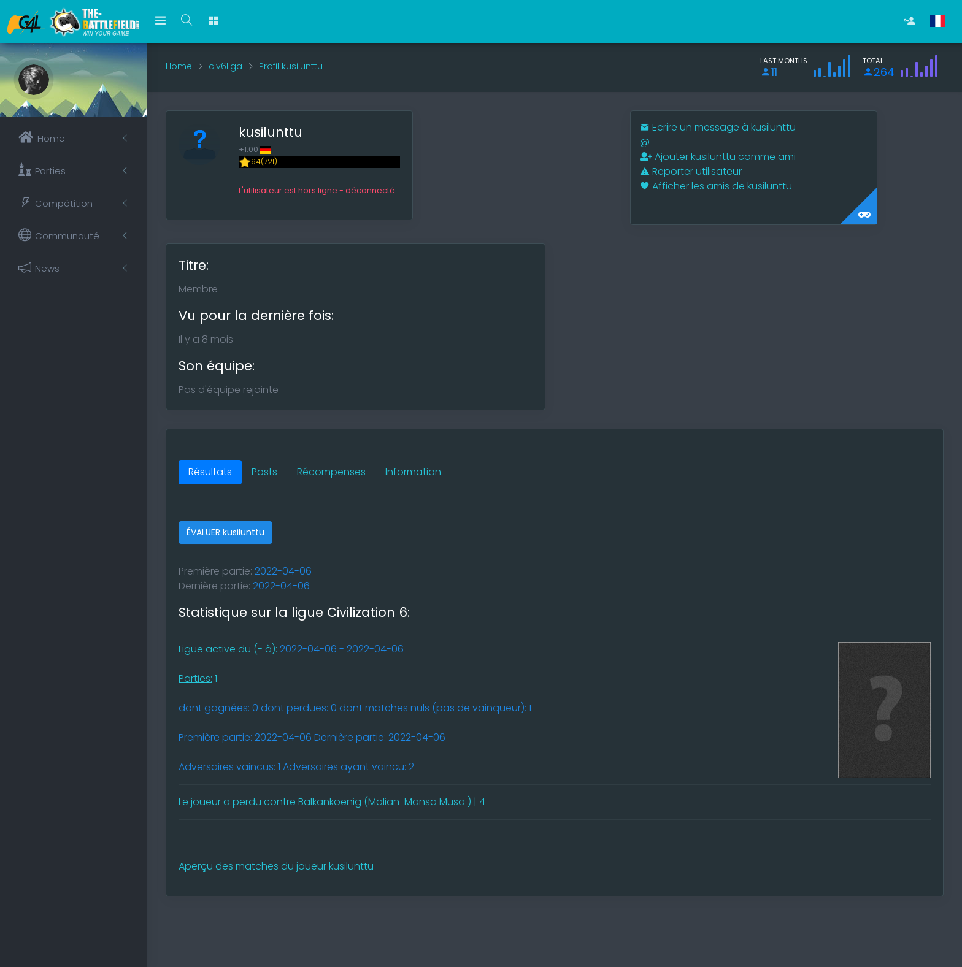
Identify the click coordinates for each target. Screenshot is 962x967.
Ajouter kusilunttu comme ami (718, 157)
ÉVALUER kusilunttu (225, 532)
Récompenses (331, 472)
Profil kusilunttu (291, 66)
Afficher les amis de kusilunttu (716, 186)
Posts (264, 472)
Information (413, 472)
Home (179, 66)
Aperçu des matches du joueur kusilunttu (276, 866)
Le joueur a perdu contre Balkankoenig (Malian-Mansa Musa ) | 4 (332, 802)
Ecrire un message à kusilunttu (718, 127)
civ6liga (225, 66)
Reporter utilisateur (691, 171)
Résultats (210, 472)
